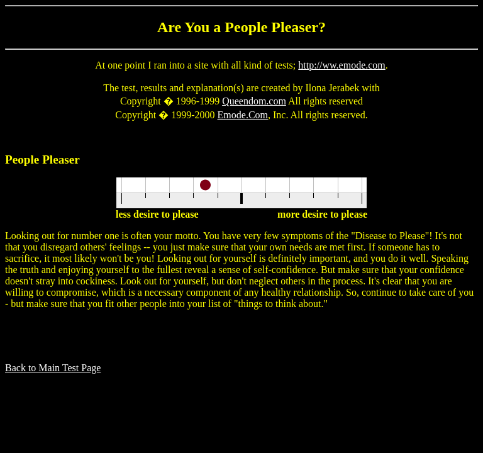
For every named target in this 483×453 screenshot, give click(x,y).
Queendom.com (254, 101)
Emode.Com (243, 114)
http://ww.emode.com (342, 65)
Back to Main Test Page (53, 367)
